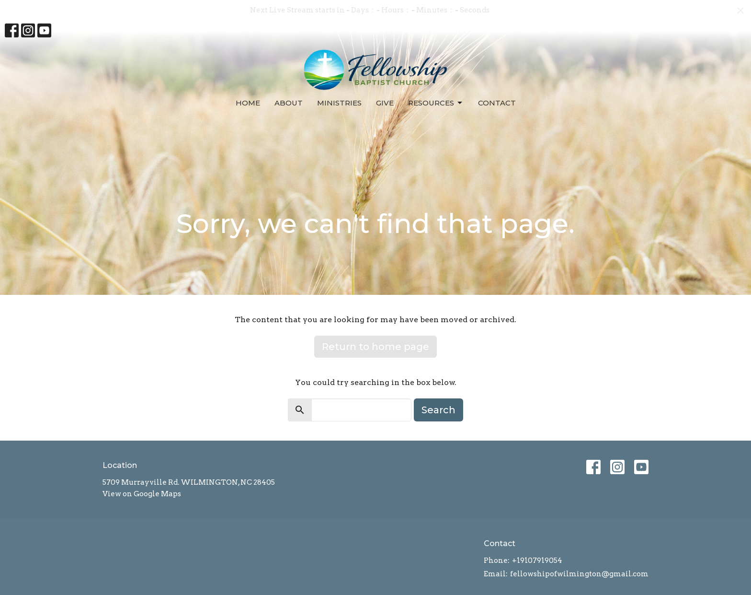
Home (248, 102)
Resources (436, 103)
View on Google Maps (141, 494)
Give (385, 102)
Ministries (339, 102)
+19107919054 (537, 560)
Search (438, 410)
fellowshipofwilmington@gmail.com (579, 574)
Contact (497, 102)
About (288, 102)
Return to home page (375, 346)
